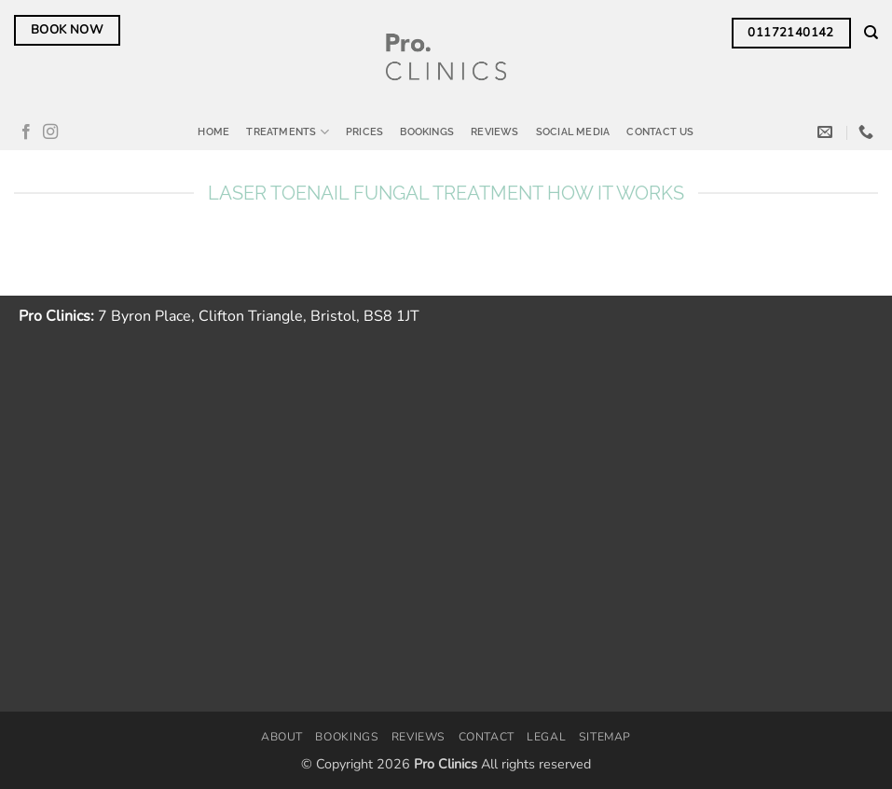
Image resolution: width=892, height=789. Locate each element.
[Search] (871, 32)
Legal (546, 736)
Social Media (573, 131)
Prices (364, 131)
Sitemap (605, 736)
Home (213, 131)
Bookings (427, 131)
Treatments (287, 132)
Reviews (495, 131)
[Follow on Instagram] (50, 132)
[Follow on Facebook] (26, 132)
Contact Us (659, 131)
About (282, 736)
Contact (487, 736)
